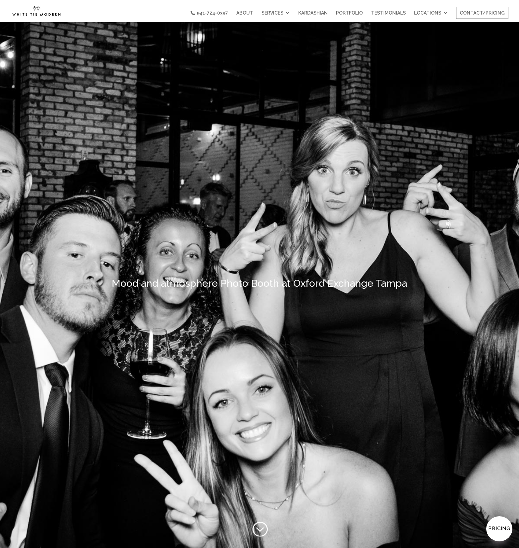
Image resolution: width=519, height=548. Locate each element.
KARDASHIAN (313, 13)
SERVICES (272, 13)
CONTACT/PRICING (482, 13)
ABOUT (244, 13)
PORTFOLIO (349, 13)
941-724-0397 (212, 13)
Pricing (499, 528)
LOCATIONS (427, 13)
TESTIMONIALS (388, 13)
